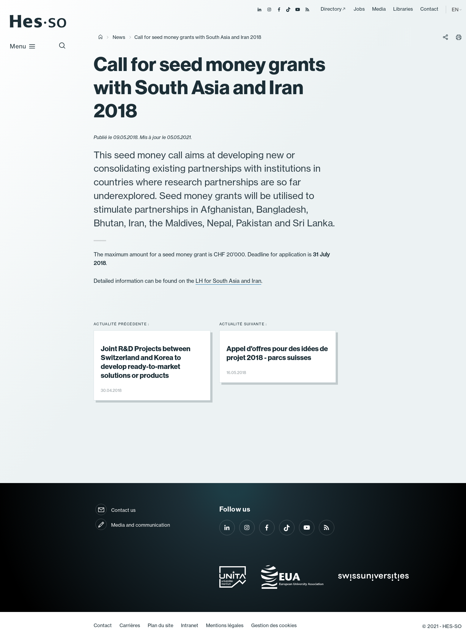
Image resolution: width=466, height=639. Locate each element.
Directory (331, 9)
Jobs (359, 9)
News (119, 37)
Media (379, 9)
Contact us (123, 510)
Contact (429, 9)
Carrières (129, 625)
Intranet (189, 625)
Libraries (403, 9)
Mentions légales (224, 625)
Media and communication (140, 525)
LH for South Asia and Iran (228, 280)
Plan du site (160, 625)
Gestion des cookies (274, 625)
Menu (23, 46)
